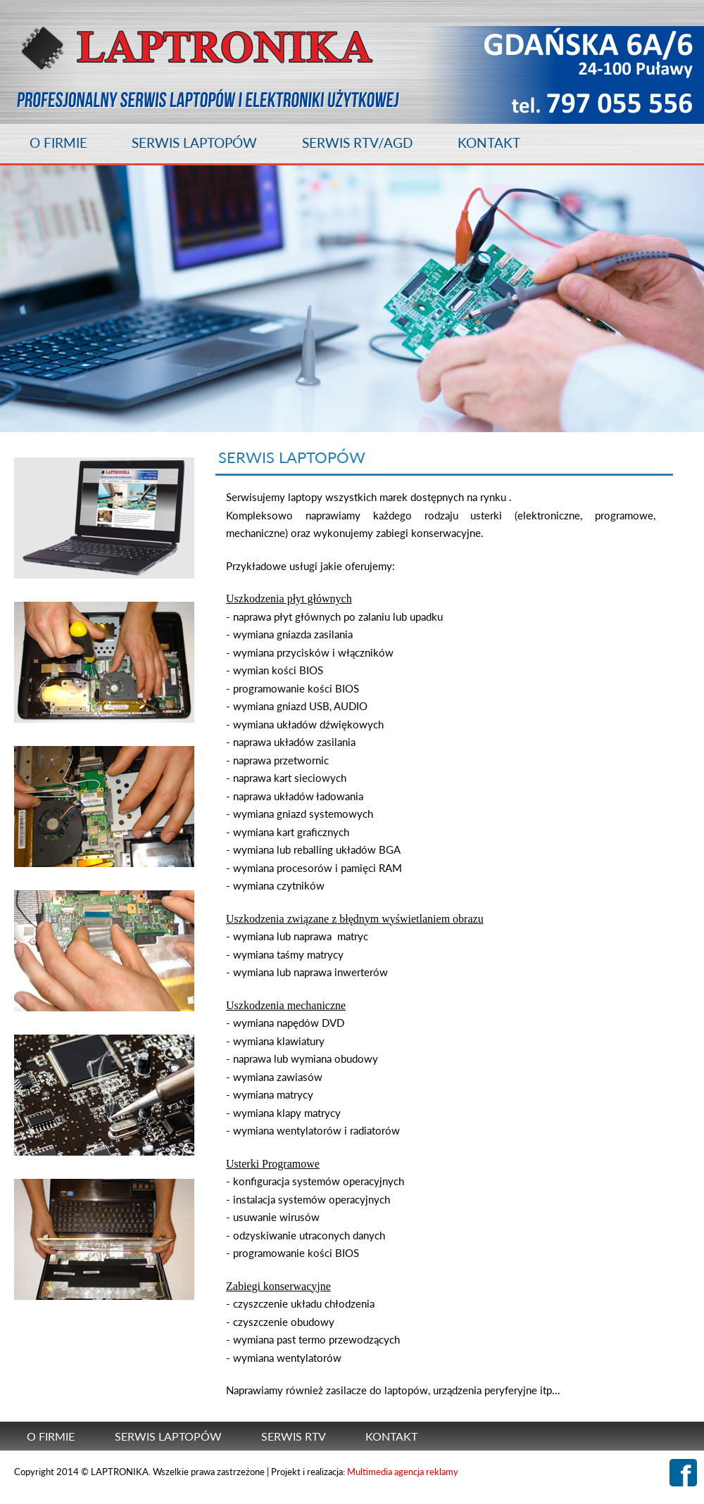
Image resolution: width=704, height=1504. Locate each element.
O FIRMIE (58, 142)
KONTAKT (489, 142)
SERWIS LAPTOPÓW (194, 142)
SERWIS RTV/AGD (357, 142)
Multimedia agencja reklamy (402, 1471)
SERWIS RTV (293, 1436)
